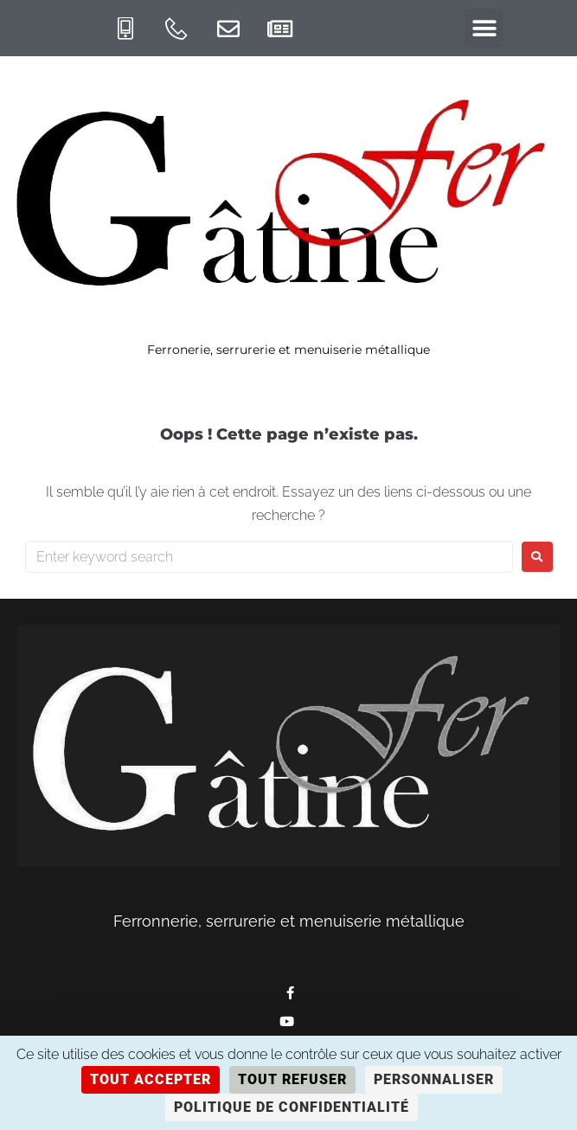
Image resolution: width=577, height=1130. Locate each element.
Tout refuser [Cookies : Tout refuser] (292, 1079)
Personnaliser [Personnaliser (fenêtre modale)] (434, 1079)
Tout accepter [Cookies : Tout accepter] (150, 1079)
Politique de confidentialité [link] (291, 1107)
